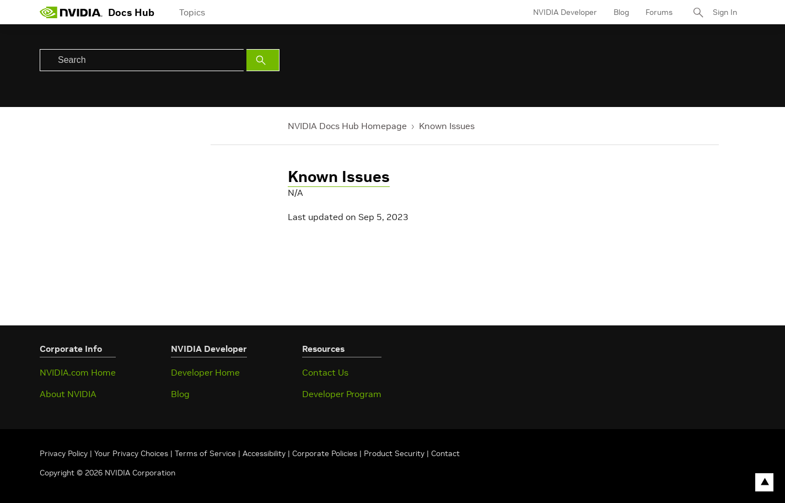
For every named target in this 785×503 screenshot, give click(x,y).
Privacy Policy (65, 453)
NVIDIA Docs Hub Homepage (347, 125)
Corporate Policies (324, 453)
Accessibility (264, 453)
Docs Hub (131, 12)
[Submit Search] (262, 60)
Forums (659, 12)
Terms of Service (205, 453)
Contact (445, 453)
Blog (621, 12)
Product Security (394, 453)
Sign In (725, 12)
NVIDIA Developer (565, 12)
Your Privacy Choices (131, 453)
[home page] (71, 12)
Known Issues (447, 125)
